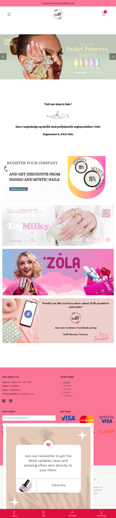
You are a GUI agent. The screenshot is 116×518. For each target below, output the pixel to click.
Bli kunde (67, 385)
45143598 (14, 386)
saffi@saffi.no (15, 390)
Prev (3, 56)
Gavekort (67, 389)
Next (112, 56)
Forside (66, 382)
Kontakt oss (67, 395)
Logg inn (66, 392)
